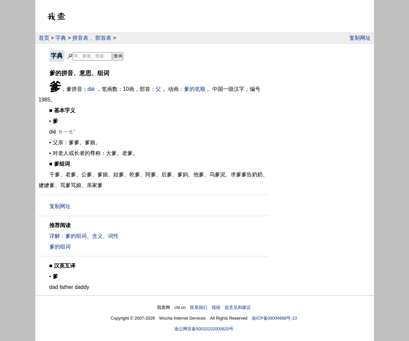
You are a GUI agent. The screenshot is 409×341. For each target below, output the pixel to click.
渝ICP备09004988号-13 (274, 318)
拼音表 (80, 38)
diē (91, 89)
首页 (44, 38)
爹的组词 (60, 246)
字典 (60, 38)
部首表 (103, 38)
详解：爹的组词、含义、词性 (84, 236)
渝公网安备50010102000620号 (204, 328)
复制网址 (361, 38)
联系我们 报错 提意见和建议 (220, 307)
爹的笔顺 (194, 89)
